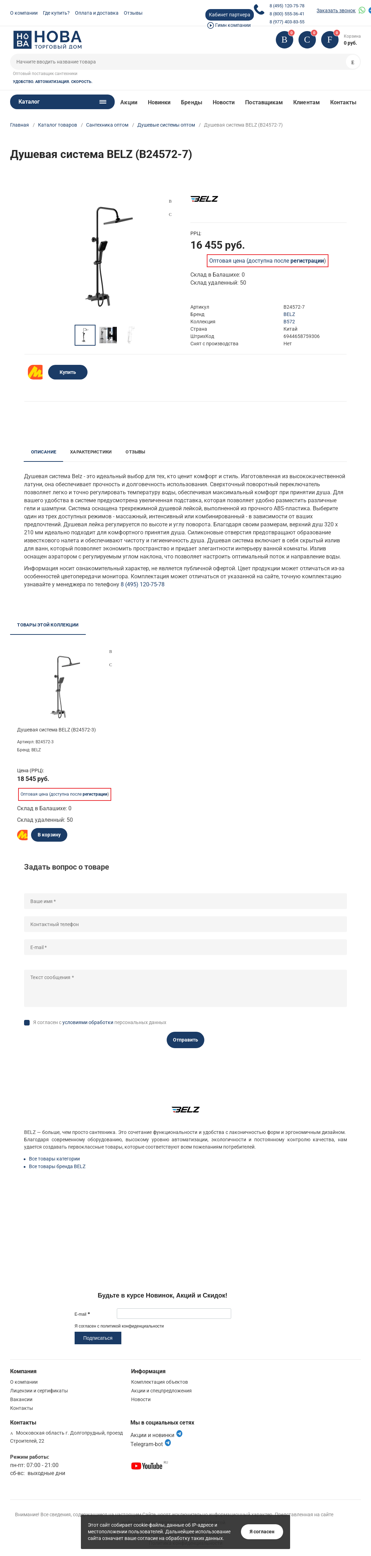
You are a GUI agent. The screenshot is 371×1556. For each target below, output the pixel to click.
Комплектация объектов (159, 1382)
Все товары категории (54, 1159)
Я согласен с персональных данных (99, 1022)
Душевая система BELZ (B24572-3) (56, 729)
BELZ (289, 314)
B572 (289, 321)
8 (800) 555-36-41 (287, 13)
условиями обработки (87, 1022)
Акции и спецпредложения (161, 1390)
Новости (224, 102)
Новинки (159, 102)
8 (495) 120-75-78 (287, 5)
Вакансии (21, 1399)
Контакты (343, 102)
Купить (68, 372)
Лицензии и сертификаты (39, 1390)
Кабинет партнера (229, 14)
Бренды (191, 102)
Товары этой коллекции (47, 624)
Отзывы (133, 13)
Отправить (185, 1040)
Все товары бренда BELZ (57, 1166)
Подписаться (98, 1338)
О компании (24, 13)
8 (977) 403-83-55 (287, 21)
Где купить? (56, 13)
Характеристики (91, 451)
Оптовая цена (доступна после (266, 260)
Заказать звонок (336, 10)
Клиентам (306, 102)
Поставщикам (264, 102)
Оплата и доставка (97, 13)
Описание (43, 451)
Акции (128, 102)
